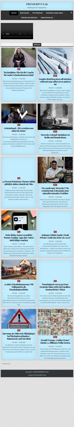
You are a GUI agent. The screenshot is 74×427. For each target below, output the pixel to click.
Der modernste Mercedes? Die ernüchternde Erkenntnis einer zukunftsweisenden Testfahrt (55, 191)
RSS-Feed (14, 78)
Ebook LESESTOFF (24, 13)
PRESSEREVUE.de (37, 4)
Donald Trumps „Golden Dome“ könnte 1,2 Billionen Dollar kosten (55, 341)
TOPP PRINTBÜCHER (37, 13)
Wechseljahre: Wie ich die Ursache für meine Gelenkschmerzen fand (19, 73)
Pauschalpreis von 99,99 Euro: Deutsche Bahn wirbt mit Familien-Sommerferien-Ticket (55, 287)
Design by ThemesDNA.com (37, 375)
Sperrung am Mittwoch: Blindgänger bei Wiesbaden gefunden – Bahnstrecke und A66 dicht (18, 336)
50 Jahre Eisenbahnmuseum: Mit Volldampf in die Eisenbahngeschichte (18, 287)
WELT (55, 76)
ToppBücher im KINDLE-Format (54, 13)
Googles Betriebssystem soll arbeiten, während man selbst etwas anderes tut (55, 81)
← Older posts (5, 363)
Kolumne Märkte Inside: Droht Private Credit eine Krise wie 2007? (55, 236)
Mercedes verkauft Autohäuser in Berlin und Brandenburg (55, 136)
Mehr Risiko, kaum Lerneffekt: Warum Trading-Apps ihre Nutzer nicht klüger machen (19, 237)
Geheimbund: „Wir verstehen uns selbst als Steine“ (18, 129)
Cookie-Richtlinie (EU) (47, 17)
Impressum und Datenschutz (29, 17)
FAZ (19, 69)
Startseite (14, 13)
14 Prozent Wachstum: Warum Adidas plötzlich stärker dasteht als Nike (18, 182)
